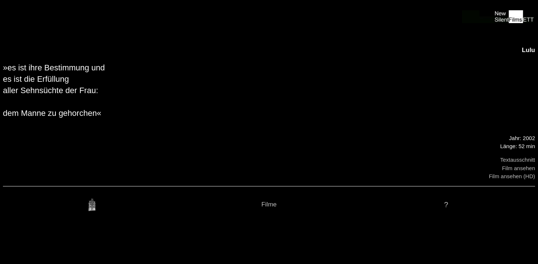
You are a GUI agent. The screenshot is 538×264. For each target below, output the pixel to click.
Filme (269, 204)
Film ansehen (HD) (512, 176)
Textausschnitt (517, 160)
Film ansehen (518, 168)
